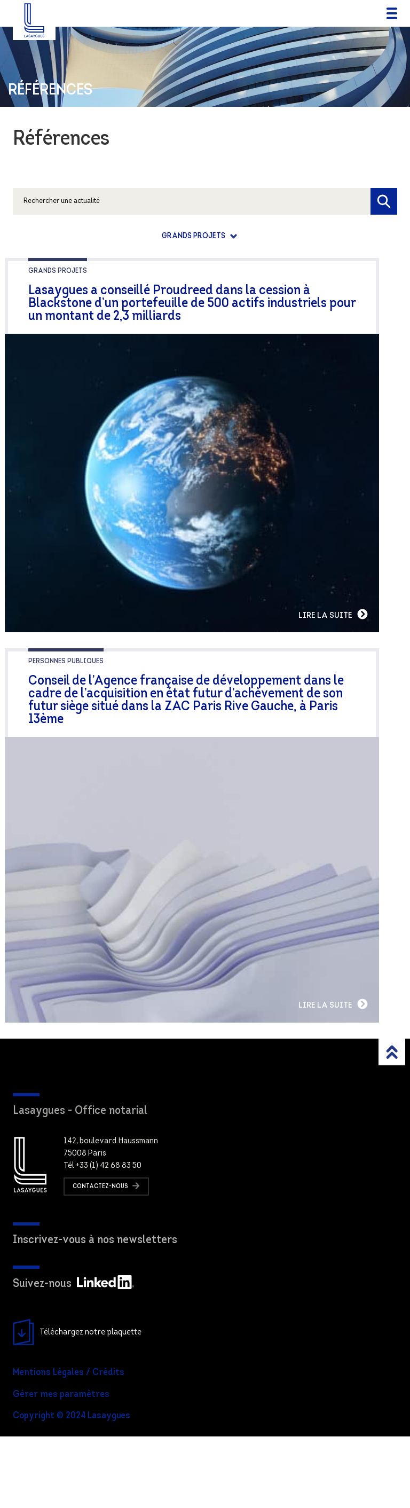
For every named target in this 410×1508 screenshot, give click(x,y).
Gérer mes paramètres (61, 1466)
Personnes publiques (66, 697)
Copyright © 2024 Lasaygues (71, 1488)
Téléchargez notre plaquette (77, 1404)
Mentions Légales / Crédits (68, 1444)
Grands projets (194, 236)
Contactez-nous (106, 1257)
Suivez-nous (73, 1355)
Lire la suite (369, 650)
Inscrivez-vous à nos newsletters (95, 1312)
